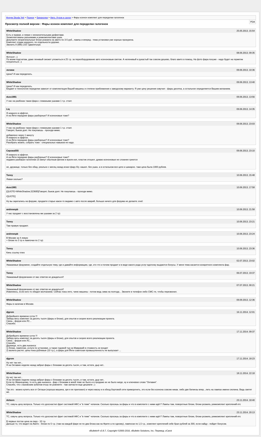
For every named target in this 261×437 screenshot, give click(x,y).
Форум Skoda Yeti (15, 17)
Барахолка (42, 17)
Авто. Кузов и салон (60, 17)
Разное (30, 17)
